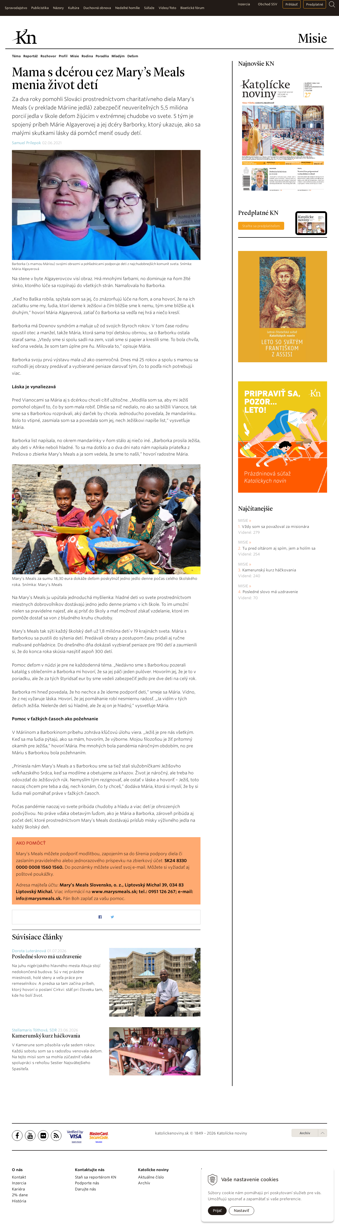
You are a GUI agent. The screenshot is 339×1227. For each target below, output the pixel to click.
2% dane (20, 1195)
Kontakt (19, 1177)
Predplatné (314, 4)
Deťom (132, 56)
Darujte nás (85, 1189)
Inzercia (244, 4)
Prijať (217, 1210)
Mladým (118, 56)
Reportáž (30, 56)
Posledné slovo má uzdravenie (47, 957)
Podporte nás (87, 1183)
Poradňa (102, 56)
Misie (74, 56)
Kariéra (18, 1189)
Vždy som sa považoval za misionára (275, 526)
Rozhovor (48, 56)
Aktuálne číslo (151, 1177)
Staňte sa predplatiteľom (261, 226)
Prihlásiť (292, 4)
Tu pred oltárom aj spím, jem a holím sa (278, 548)
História (19, 1201)
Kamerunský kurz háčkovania (46, 1036)
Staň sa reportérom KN (95, 1177)
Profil (63, 56)
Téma (16, 56)
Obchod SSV (267, 4)
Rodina (87, 56)
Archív (305, 1133)
